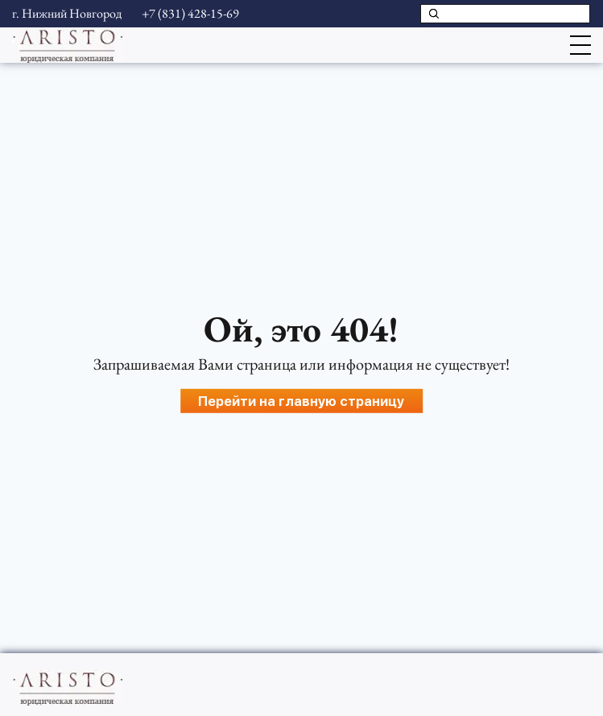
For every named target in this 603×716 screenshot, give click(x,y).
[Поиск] (434, 14)
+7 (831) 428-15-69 (190, 13)
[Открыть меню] (580, 45)
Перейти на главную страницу (301, 401)
